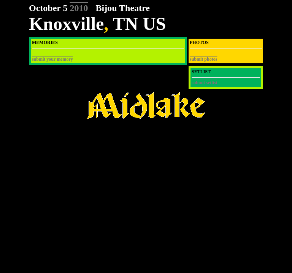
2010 (79, 8)
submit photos (203, 59)
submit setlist (204, 82)
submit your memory (52, 59)
